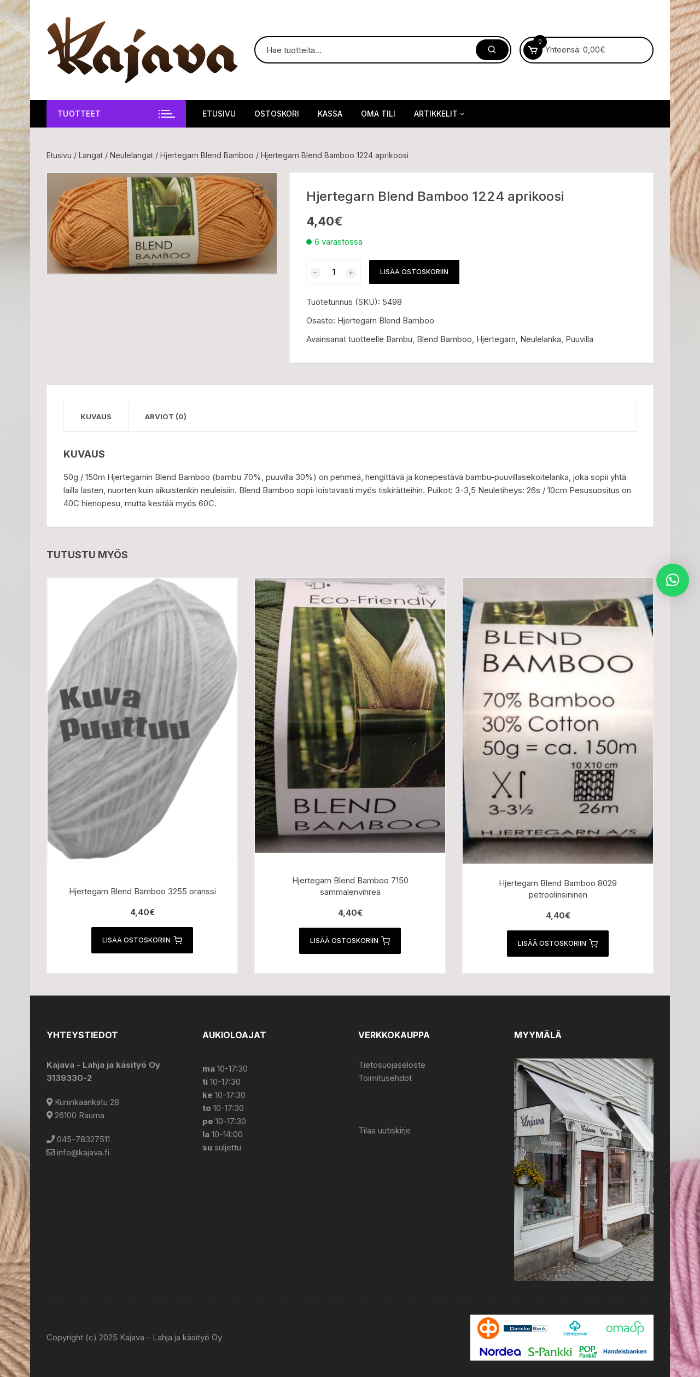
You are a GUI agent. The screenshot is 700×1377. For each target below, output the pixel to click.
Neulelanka (540, 339)
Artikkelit (440, 114)
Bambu (399, 339)
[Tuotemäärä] (333, 272)
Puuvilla (579, 339)
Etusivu (219, 113)
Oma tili (378, 113)
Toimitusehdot (385, 1078)
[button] (257, 192)
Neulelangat (131, 155)
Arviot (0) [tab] (165, 416)
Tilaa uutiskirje (384, 1130)
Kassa (330, 113)
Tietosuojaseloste (391, 1065)
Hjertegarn (496, 339)
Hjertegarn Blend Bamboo (207, 155)
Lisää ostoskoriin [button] (142, 940)
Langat (91, 155)
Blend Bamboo (444, 339)
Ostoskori (276, 113)
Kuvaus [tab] (96, 416)
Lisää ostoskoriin (414, 272)
